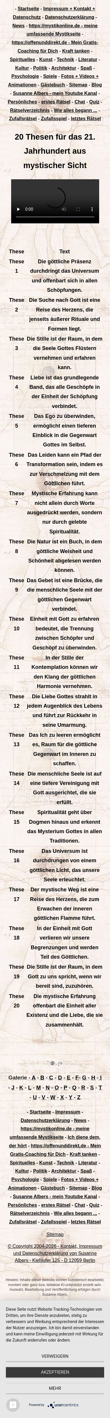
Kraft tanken (75, 50)
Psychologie (25, 76)
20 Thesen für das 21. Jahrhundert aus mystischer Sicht (55, 151)
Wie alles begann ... (75, 110)
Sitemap (78, 84)
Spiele (50, 76)
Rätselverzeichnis (30, 110)
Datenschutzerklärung (69, 17)
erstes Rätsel (55, 101)
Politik (40, 68)
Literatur (87, 59)
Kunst (46, 59)
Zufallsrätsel (23, 118)
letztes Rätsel (86, 118)
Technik (65, 59)
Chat (80, 101)
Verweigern (55, 1356)
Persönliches (22, 101)
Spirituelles (22, 59)
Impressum (67, 1111)
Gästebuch (53, 84)
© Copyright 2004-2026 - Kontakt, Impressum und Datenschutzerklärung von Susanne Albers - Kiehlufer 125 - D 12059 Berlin (55, 1253)
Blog (97, 84)
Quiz (94, 101)
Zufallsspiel (54, 118)
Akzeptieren (55, 1372)
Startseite (28, 8)
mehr (55, 1388)
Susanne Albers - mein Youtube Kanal (55, 93)
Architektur (63, 68)
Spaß (86, 68)
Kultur (22, 68)
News (18, 25)
